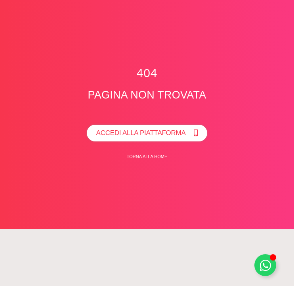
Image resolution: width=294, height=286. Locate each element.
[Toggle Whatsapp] (265, 265)
